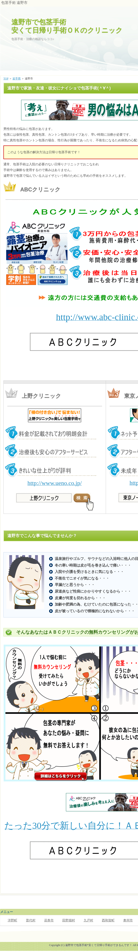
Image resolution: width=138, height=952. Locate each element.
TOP (5, 78)
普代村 (30, 920)
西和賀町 (108, 920)
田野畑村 (68, 920)
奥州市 (128, 920)
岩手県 (17, 78)
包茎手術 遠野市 (14, 3)
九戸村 (88, 920)
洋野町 (12, 920)
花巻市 (49, 920)
